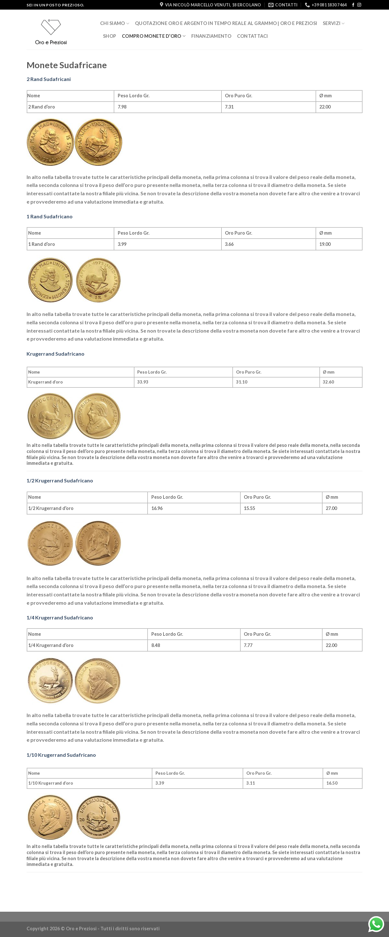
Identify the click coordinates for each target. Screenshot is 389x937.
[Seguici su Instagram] (359, 5)
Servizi (334, 23)
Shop (109, 36)
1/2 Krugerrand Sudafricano (60, 480)
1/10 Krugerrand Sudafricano (61, 755)
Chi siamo (114, 23)
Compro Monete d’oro (154, 36)
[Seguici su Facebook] (353, 5)
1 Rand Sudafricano (50, 216)
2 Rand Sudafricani (49, 79)
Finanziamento (211, 36)
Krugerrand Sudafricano (55, 354)
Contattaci (252, 36)
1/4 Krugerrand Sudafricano (60, 617)
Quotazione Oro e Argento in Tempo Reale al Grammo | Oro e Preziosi (226, 23)
